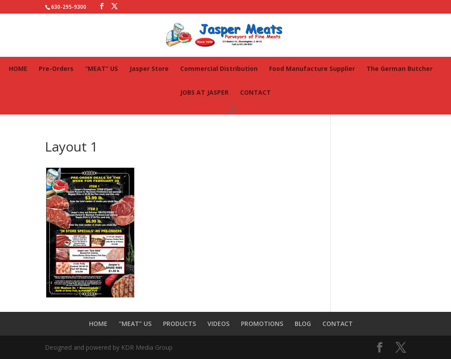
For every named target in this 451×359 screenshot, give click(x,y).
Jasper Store (149, 68)
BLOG (303, 323)
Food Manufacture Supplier (312, 68)
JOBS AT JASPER (204, 92)
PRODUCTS (179, 323)
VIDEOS (218, 323)
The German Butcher (399, 68)
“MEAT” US (101, 68)
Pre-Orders (56, 68)
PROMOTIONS (262, 323)
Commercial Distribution (219, 68)
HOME (18, 68)
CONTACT (255, 92)
